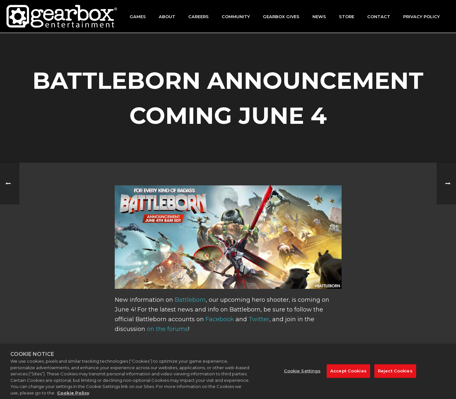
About (167, 16)
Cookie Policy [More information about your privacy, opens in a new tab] (73, 396)
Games (138, 16)
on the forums (167, 329)
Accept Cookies (348, 374)
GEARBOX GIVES (281, 16)
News (319, 16)
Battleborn (190, 299)
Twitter (259, 319)
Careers (198, 16)
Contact (378, 16)
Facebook (219, 319)
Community (236, 16)
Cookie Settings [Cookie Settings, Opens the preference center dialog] (302, 374)
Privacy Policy (421, 16)
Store (346, 16)
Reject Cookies (395, 374)
